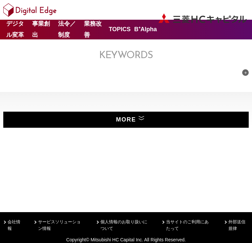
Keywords (126, 56)
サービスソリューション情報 (59, 225)
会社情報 (14, 225)
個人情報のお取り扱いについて (123, 225)
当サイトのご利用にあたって (187, 225)
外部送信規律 (236, 225)
